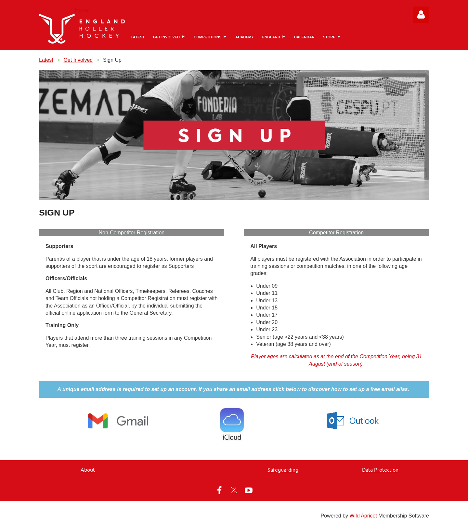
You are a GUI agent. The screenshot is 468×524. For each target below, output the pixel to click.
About (88, 469)
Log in (421, 15)
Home (82, 10)
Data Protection (380, 469)
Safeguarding (282, 469)
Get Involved (78, 60)
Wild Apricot (363, 515)
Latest (46, 60)
